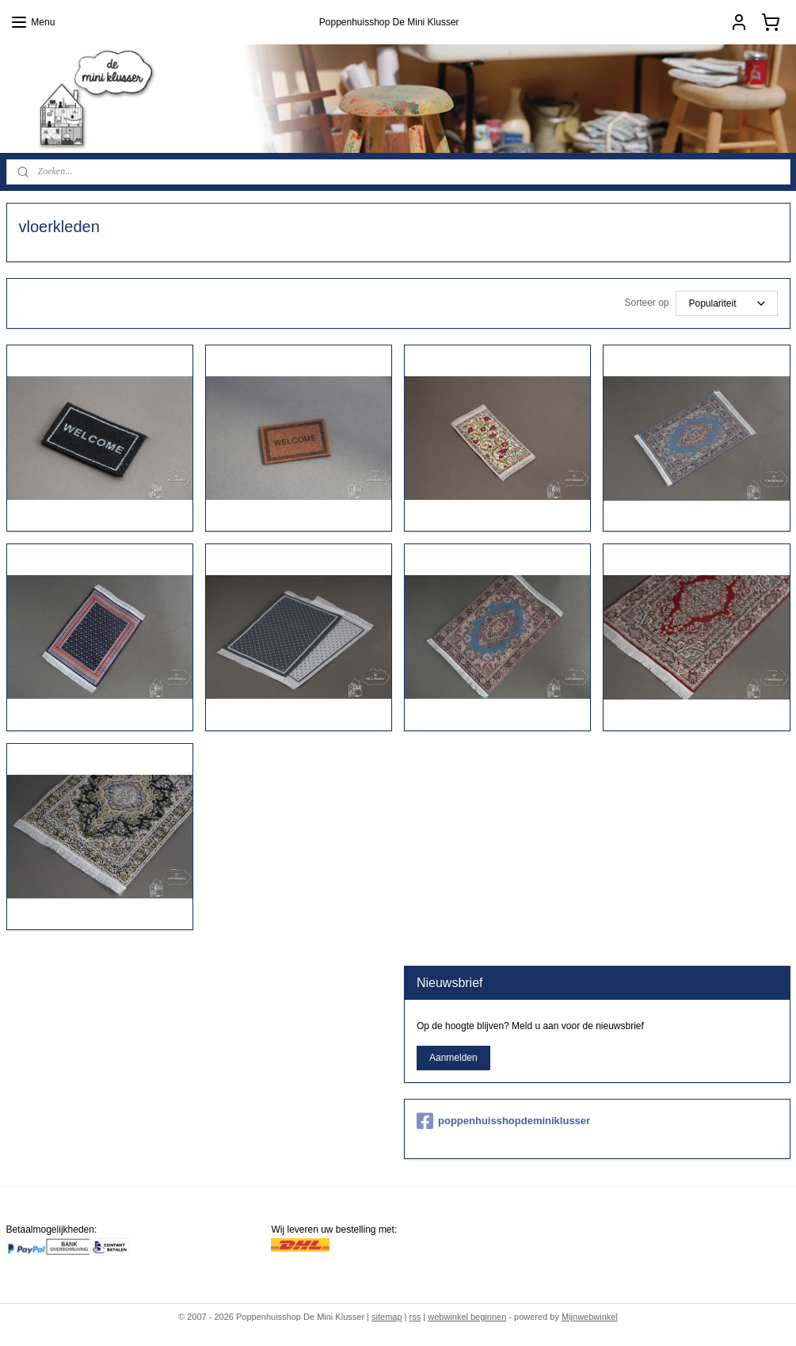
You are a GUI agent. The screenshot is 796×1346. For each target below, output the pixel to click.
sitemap (386, 1316)
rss (415, 1316)
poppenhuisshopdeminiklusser (503, 1121)
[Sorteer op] (726, 303)
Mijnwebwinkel (590, 1316)
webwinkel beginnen (467, 1316)
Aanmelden (453, 1057)
